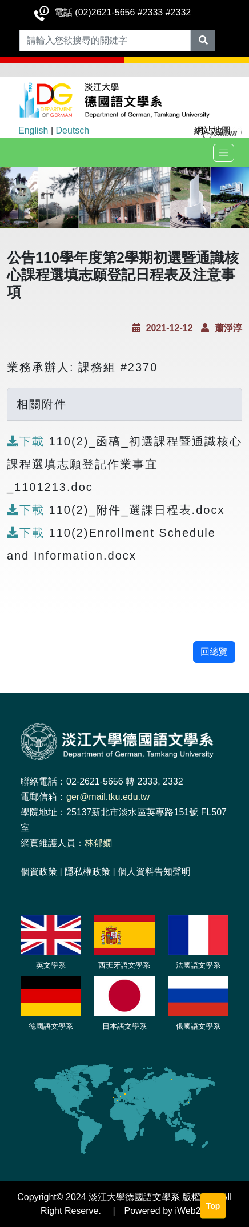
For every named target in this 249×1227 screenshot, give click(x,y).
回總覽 (214, 652)
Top (213, 1205)
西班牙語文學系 (124, 965)
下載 (28, 441)
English (33, 130)
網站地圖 (212, 130)
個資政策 (39, 871)
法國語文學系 (198, 965)
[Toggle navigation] (223, 153)
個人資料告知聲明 (154, 871)
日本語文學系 (124, 1026)
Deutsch (73, 130)
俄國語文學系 (198, 1026)
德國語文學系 (51, 1026)
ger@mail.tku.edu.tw (108, 797)
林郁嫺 (98, 843)
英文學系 (51, 965)
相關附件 (42, 404)
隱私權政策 (87, 871)
